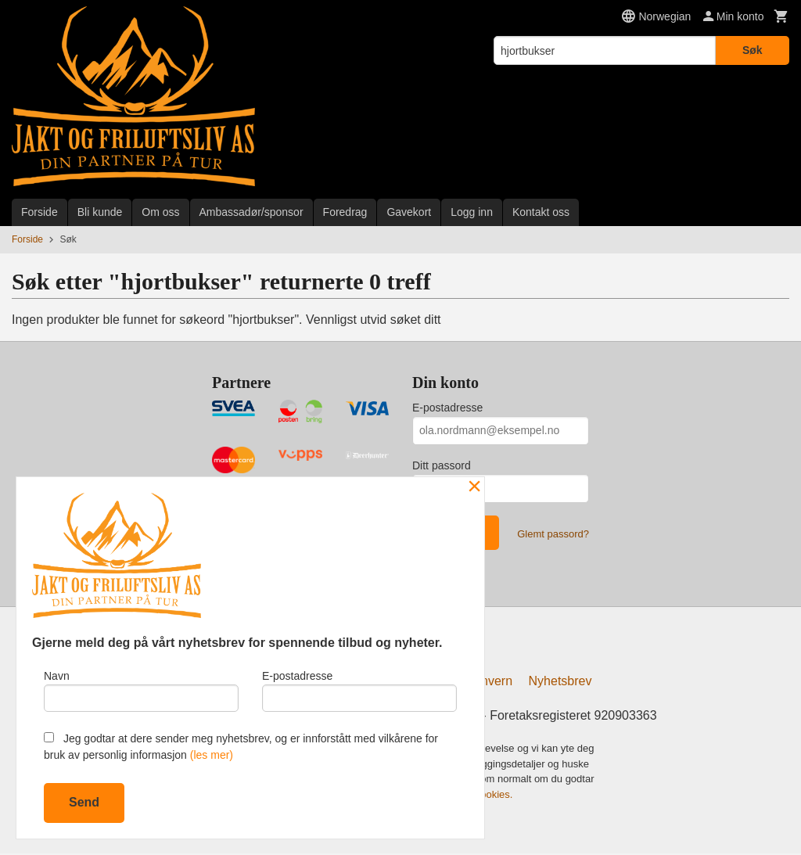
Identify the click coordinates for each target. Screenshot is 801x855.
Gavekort (408, 212)
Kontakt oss (540, 212)
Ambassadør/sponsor (251, 212)
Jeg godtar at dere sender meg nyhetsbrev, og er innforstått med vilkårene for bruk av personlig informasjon (241, 746)
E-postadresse (447, 407)
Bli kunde (100, 212)
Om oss (160, 212)
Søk (752, 50)
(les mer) (211, 755)
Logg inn (472, 212)
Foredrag (345, 212)
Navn (141, 689)
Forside (39, 212)
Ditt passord (441, 465)
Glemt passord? (553, 534)
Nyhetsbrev (560, 683)
